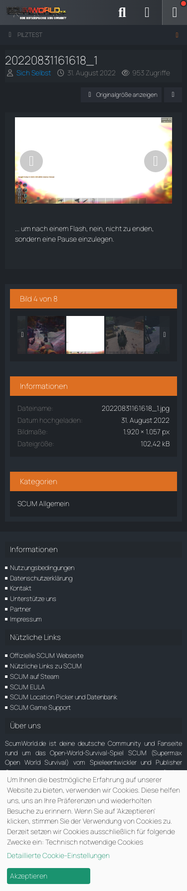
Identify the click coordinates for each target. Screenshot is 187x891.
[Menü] (174, 12)
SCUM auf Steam (34, 676)
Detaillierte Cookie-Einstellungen (58, 855)
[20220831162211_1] (125, 335)
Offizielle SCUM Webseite (46, 655)
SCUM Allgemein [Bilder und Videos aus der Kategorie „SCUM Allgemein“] (43, 503)
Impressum (26, 618)
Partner (20, 608)
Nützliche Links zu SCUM (46, 665)
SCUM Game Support (40, 707)
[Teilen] (173, 94)
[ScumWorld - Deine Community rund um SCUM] (40, 12)
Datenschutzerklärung (41, 578)
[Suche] (122, 12)
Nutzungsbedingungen (42, 567)
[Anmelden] (147, 12)
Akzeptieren (28, 876)
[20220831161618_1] (85, 335)
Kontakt (20, 588)
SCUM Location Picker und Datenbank (63, 696)
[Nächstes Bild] (155, 161)
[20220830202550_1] (46, 335)
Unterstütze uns (33, 598)
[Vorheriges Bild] (31, 161)
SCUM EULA (27, 686)
